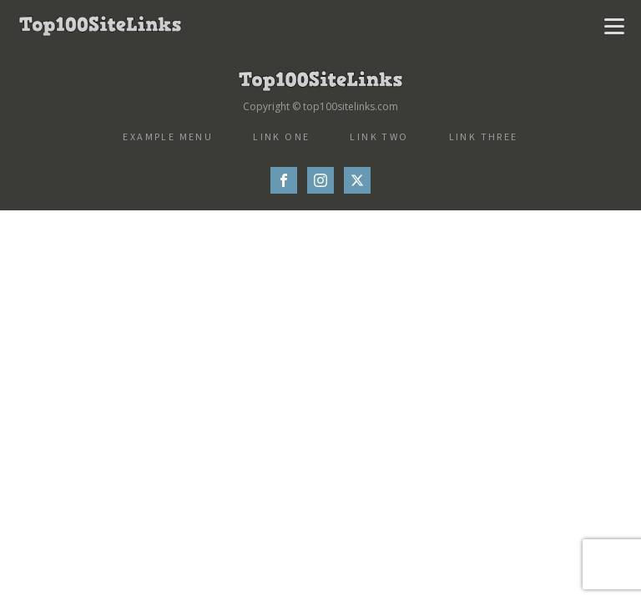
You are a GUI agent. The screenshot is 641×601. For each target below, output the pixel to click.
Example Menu (168, 137)
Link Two (379, 137)
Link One (281, 137)
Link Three (483, 137)
